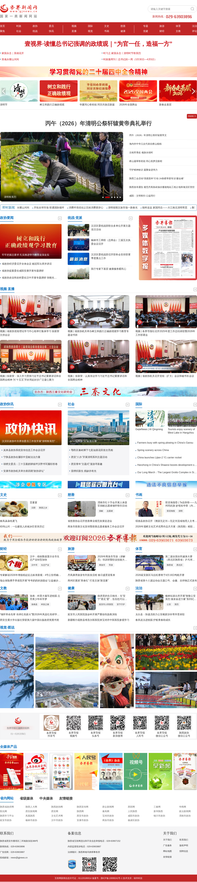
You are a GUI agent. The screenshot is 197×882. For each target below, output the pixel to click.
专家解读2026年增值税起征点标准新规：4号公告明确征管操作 (34, 575)
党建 (145, 31)
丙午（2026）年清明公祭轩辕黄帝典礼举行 (98, 123)
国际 (90, 26)
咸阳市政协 (133, 815)
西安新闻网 (31, 811)
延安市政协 (6, 820)
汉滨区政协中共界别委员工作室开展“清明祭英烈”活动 (31, 441)
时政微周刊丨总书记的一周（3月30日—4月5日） (130, 59)
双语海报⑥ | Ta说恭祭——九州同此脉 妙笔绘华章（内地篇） (181, 504)
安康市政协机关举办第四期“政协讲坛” (23, 471)
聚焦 (2, 31)
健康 (123, 31)
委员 (51, 26)
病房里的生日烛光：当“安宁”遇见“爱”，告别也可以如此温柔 (112, 598)
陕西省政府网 (7, 806)
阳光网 (3, 811)
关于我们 (167, 839)
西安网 (54, 811)
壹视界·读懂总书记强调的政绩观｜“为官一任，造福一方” (98, 44)
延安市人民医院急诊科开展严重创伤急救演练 (92, 614)
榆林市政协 (31, 820)
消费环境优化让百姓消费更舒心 (88, 207)
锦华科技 (138, 878)
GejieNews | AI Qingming (149, 429)
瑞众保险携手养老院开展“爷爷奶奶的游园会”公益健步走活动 (33, 580)
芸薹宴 (33, 502)
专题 (145, 26)
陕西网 (80, 811)
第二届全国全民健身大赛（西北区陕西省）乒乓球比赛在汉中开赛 (180, 558)
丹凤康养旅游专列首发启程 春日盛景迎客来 (91, 575)
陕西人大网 (31, 806)
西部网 (131, 806)
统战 (35, 31)
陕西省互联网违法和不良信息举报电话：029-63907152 (94, 841)
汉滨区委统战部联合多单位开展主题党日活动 (111, 227)
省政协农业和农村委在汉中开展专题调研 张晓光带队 (30, 277)
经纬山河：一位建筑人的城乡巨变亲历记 (22, 526)
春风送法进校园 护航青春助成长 (153, 620)
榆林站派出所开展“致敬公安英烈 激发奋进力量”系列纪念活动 (180, 598)
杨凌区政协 (133, 820)
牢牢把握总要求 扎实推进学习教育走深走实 (25, 254)
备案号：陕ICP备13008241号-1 (107, 878)
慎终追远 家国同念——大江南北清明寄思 (167, 207)
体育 (178, 26)
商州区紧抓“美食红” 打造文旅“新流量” (88, 580)
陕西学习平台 (7, 815)
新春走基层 (165, 104)
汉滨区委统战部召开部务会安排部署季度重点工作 (111, 256)
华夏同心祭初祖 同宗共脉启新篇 (97, 104)
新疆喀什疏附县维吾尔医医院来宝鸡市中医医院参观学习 (98, 620)
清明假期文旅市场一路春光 (125, 207)
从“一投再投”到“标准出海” (83, 441)
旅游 (161, 26)
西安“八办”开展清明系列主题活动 (89, 457)
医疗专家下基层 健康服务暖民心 (108, 269)
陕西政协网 (57, 806)
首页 (2, 26)
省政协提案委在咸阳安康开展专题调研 (23, 270)
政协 (35, 26)
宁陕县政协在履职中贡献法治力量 (21, 457)
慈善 (123, 26)
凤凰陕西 (30, 815)
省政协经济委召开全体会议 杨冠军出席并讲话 (27, 263)
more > (192, 116)
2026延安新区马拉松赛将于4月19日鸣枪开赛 (159, 575)
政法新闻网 (185, 811)
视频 (74, 26)
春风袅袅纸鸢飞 (8, 521)
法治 (194, 26)
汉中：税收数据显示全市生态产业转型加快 (44, 558)
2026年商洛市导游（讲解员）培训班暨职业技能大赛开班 (112, 558)
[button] (193, 91)
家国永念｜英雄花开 (13, 53)
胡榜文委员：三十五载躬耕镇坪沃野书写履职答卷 (30, 464)
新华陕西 (158, 811)
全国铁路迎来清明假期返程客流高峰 (22, 197)
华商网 (182, 806)
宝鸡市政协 (108, 815)
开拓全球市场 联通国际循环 (51, 207)
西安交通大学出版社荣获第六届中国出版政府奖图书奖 (29, 620)
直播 (74, 31)
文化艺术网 (57, 815)
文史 (106, 26)
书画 (106, 31)
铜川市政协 (159, 815)
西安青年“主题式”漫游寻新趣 (86, 464)
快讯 (51, 31)
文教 (178, 31)
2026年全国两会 (128, 104)
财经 (161, 31)
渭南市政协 (185, 815)
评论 (194, 31)
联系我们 (183, 839)
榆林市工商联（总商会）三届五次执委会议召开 (111, 242)
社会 (18, 31)
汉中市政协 (57, 820)
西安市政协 (82, 815)
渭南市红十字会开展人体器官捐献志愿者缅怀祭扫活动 (112, 504)
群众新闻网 (108, 806)
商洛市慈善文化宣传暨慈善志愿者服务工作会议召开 (96, 526)
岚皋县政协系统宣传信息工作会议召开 (24, 450)
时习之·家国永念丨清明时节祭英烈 (122, 53)
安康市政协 (82, 820)
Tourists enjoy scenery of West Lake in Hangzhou (181, 431)
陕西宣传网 (82, 806)
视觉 (90, 31)
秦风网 (105, 811)
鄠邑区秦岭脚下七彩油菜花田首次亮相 (92, 450)
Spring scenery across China (153, 450)
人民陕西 (132, 811)
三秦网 (157, 806)
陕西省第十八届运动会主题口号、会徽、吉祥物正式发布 (166, 580)
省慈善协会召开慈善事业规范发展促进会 (90, 521)
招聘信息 (183, 851)
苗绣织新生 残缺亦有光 (83, 471)
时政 (18, 26)
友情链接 (167, 857)
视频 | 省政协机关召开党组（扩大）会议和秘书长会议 (164, 376)
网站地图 (167, 851)
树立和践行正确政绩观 (52, 104)
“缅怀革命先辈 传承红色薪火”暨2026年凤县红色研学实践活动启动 (36, 614)
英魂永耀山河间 (10, 59)
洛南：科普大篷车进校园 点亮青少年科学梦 (45, 597)
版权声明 (183, 845)
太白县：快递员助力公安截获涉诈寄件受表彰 (160, 614)
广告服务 (167, 845)
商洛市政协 (108, 820)
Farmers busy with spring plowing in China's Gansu (165, 442)
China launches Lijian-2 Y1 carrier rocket (159, 457)
